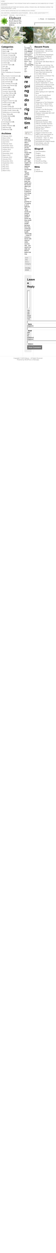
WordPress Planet (41, 163)
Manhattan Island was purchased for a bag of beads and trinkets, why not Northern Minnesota (45, 142)
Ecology (5, 68)
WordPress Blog (41, 161)
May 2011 (6, 167)
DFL (4, 66)
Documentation (40, 151)
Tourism (5, 118)
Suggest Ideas (40, 155)
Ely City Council (8, 78)
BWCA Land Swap (9, 53)
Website (30, 347)
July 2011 (6, 165)
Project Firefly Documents (11, 108)
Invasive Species (8, 91)
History (5, 87)
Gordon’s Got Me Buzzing (44, 109)
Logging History (8, 95)
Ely (4, 70)
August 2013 (7, 149)
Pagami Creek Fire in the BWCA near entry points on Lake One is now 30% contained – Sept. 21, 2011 (44, 135)
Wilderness (6, 129)
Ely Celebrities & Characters (12, 72)
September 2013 (8, 147)
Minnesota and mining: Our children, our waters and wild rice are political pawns (45, 66)
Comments (51, 19)
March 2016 (6, 138)
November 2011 (8, 161)
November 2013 (8, 146)
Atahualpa (36, 363)
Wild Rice (6, 127)
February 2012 (7, 157)
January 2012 (7, 159)
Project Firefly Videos (9, 110)
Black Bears (6, 49)
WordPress (39, 171)
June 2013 (6, 151)
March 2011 (6, 170)
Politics (5, 104)
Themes (38, 159)
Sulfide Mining (7, 116)
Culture (5, 63)
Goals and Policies (9, 85)
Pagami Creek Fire (9, 101)
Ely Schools (6, 81)
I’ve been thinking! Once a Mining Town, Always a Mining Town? (44, 127)
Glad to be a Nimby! (42, 131)
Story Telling (7, 114)
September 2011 (8, 163)
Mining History (7, 97)
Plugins (38, 153)
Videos (5, 124)
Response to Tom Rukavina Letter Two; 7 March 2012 (44, 103)
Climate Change (8, 55)
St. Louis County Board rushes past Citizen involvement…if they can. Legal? (44, 97)
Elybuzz (15, 18)
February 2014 (7, 144)
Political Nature (7, 103)
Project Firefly (7, 106)
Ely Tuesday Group (9, 83)
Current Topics (7, 64)
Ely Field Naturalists (9, 80)
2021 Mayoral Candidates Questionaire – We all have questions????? (44, 51)
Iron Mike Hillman (8, 93)
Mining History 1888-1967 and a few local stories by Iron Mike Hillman (44, 72)
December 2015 (8, 140)
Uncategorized (7, 122)
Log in (38, 169)
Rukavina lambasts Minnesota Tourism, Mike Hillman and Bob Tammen (44, 121)
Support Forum (40, 157)
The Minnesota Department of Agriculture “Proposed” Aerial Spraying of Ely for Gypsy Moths (44, 57)
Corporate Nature (8, 61)
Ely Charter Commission (10, 76)
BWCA (5, 51)
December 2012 (8, 153)
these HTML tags (29, 320)
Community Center (9, 57)
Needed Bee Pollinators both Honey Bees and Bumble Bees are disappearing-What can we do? (45, 87)
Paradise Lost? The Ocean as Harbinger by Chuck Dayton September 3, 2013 (44, 81)
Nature (5, 99)
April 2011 (6, 168)
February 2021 (7, 136)
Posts (42, 19)
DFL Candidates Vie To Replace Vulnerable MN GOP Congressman (45, 113)
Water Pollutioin (8, 125)
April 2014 (6, 142)
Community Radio (8, 59)
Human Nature (7, 89)
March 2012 (6, 155)
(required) (30, 328)
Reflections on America (10, 112)
